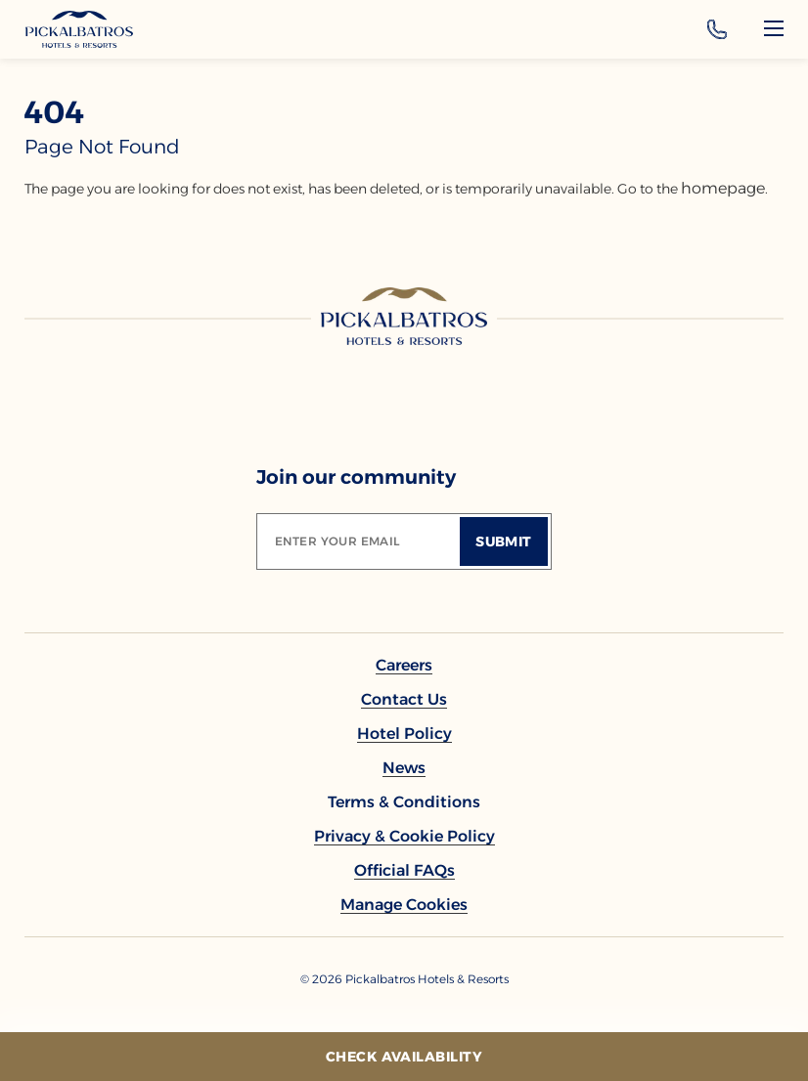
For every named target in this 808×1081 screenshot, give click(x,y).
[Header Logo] (79, 29)
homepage (723, 188)
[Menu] (774, 28)
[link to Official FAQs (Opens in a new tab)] (404, 870)
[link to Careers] (404, 665)
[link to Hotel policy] (404, 733)
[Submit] (504, 541)
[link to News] (404, 767)
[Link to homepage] (404, 315)
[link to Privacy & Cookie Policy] (404, 836)
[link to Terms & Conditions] (404, 802)
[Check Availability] (404, 1056)
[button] (404, 904)
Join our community (356, 477)
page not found (102, 146)
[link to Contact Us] (404, 699)
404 (54, 112)
